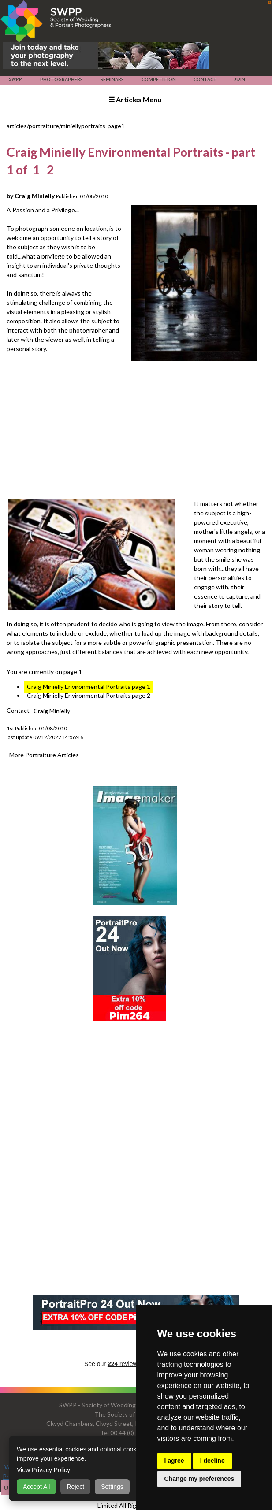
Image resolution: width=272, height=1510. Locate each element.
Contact (205, 79)
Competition (158, 79)
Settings (112, 1486)
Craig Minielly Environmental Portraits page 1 (88, 686)
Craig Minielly (52, 710)
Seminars (112, 79)
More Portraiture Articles (44, 754)
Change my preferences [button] (199, 1478)
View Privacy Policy (43, 1469)
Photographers (61, 79)
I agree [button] (174, 1460)
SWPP (15, 78)
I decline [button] (212, 1460)
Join (239, 78)
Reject (75, 1486)
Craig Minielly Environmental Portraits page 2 (88, 695)
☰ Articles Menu (134, 99)
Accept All (36, 1486)
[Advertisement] (139, 430)
